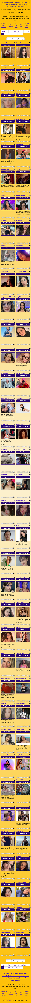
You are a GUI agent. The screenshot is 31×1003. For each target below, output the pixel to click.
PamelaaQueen (5, 551)
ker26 (17, 551)
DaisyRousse (4, 271)
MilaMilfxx (3, 245)
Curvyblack (4, 449)
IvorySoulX (19, 754)
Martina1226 (4, 474)
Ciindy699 (3, 602)
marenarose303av (21, 882)
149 (19, 34)
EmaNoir (3, 526)
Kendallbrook (4, 754)
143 (28, 31)
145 (6, 34)
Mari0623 (3, 500)
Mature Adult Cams (27, 25)
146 (9, 34)
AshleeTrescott (5, 856)
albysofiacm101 (20, 449)
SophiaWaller (4, 806)
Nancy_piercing (20, 577)
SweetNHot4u (20, 653)
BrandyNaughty (20, 703)
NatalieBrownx (20, 474)
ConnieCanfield (20, 119)
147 (12, 34)
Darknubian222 (5, 322)
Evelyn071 (3, 882)
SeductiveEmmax (5, 678)
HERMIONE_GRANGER (7, 729)
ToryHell (3, 195)
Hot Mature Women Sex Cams (4, 25)
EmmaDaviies (20, 932)
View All (3, 31)
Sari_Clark (19, 93)
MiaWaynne (4, 627)
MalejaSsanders (20, 195)
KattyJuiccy (19, 297)
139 (15, 31)
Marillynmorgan (20, 373)
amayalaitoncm (20, 322)
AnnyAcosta (19, 627)
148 (16, 34)
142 (25, 31)
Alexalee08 (4, 220)
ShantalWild (19, 780)
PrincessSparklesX (6, 577)
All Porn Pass (16, 25)
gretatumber (19, 245)
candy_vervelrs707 (6, 297)
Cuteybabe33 (19, 144)
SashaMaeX (4, 42)
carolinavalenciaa (5, 932)
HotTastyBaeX (4, 780)
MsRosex (18, 348)
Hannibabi (19, 907)
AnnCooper (19, 806)
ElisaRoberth (19, 398)
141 (22, 31)
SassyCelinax (4, 831)
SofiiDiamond (4, 373)
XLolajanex (19, 220)
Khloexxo (3, 144)
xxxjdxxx (18, 856)
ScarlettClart (4, 68)
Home (9, 39)
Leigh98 (18, 169)
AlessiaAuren (19, 602)
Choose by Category (18, 39)
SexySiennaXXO (5, 93)
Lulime (2, 653)
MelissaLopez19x (5, 907)
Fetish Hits (9, 1000)
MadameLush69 (20, 424)
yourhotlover (19, 68)
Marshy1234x (19, 831)
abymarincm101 (20, 500)
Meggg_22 (3, 703)
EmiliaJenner (19, 526)
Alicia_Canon (4, 424)
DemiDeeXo (4, 119)
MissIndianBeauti (21, 678)
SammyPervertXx (21, 271)
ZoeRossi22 (4, 348)
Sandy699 (18, 42)
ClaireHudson (20, 729)
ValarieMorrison (5, 169)
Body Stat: (7, 45)
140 (18, 31)
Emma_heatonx (5, 398)
